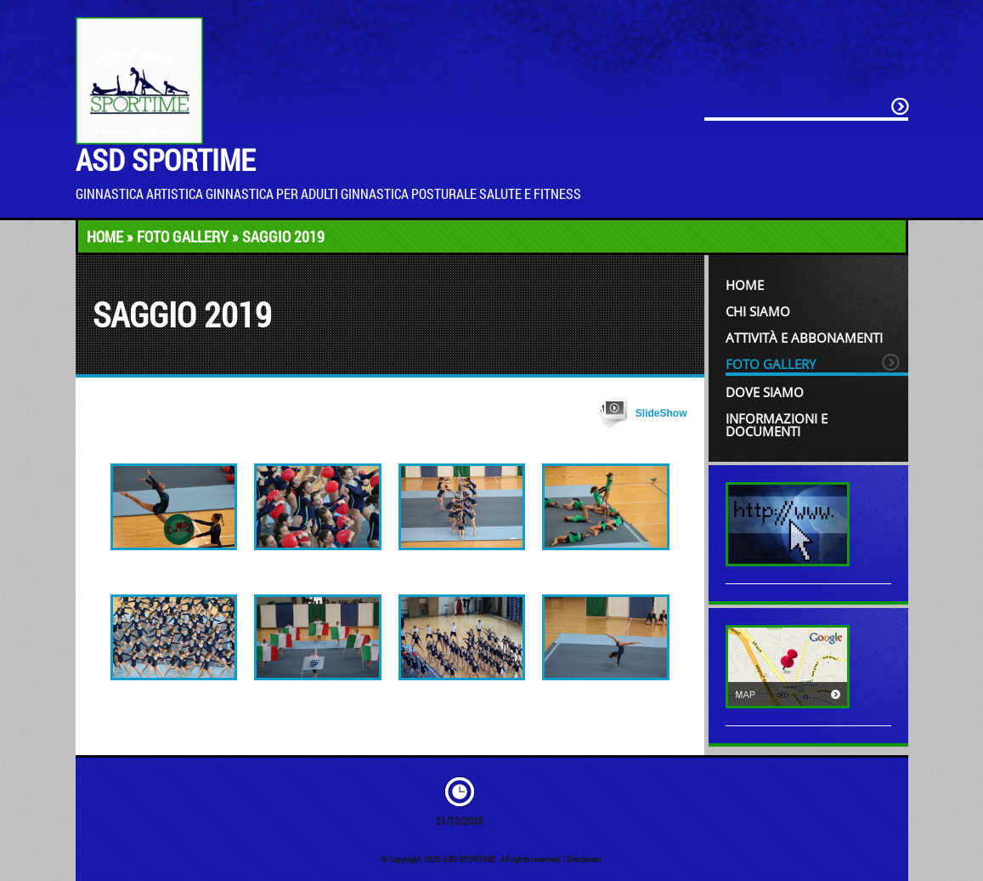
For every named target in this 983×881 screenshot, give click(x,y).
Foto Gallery (183, 236)
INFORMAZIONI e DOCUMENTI (777, 425)
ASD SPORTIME (165, 159)
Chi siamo (758, 311)
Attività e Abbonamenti (804, 337)
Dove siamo (765, 392)
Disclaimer (584, 859)
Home (105, 236)
